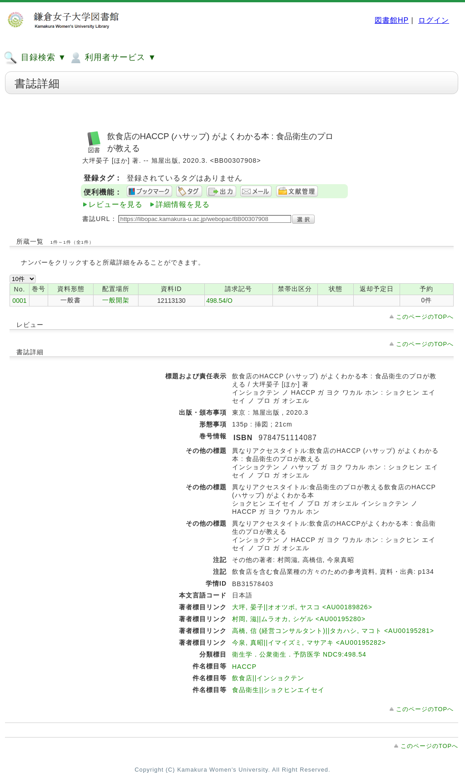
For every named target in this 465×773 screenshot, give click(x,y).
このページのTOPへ (425, 316)
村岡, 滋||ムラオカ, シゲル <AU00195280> (299, 618)
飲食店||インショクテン (268, 678)
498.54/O (219, 300)
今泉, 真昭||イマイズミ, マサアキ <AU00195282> (309, 642)
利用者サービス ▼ (112, 58)
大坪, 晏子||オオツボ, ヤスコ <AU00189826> (302, 607)
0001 (19, 300)
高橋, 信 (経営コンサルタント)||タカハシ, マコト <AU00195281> (333, 630)
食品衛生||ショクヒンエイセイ (278, 689)
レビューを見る (116, 204)
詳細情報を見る (183, 204)
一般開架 (115, 300)
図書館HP (392, 20)
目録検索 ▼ (35, 58)
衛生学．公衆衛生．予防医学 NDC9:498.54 (299, 654)
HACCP (244, 666)
